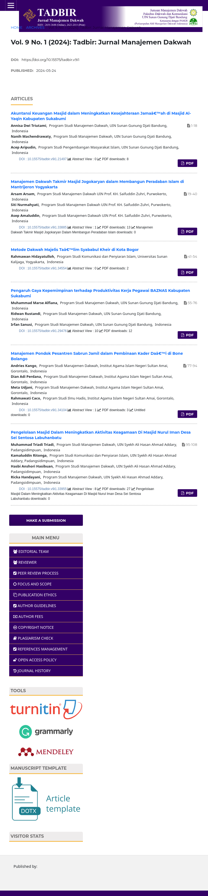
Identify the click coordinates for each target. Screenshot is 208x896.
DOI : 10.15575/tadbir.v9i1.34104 (43, 410)
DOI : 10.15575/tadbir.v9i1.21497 (43, 159)
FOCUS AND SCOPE (32, 583)
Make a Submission (46, 520)
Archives (35, 27)
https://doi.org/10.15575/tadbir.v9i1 (50, 59)
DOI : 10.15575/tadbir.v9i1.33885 (43, 227)
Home (16, 27)
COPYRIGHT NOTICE (33, 627)
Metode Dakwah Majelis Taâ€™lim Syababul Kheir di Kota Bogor (75, 249)
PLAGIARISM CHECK (33, 638)
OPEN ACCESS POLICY (35, 659)
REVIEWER (25, 562)
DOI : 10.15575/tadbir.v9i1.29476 (43, 331)
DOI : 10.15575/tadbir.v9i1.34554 (43, 268)
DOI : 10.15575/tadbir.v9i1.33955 (43, 489)
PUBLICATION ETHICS (35, 594)
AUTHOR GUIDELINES (34, 605)
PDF (189, 163)
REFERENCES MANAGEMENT (40, 649)
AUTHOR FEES (28, 616)
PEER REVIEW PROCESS (35, 573)
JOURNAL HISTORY (32, 670)
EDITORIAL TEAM (31, 551)
